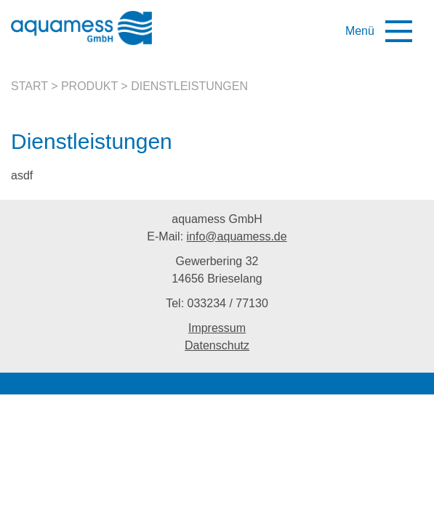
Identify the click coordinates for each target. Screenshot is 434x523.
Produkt (89, 86)
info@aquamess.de (237, 236)
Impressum (217, 328)
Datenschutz (217, 345)
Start (29, 86)
